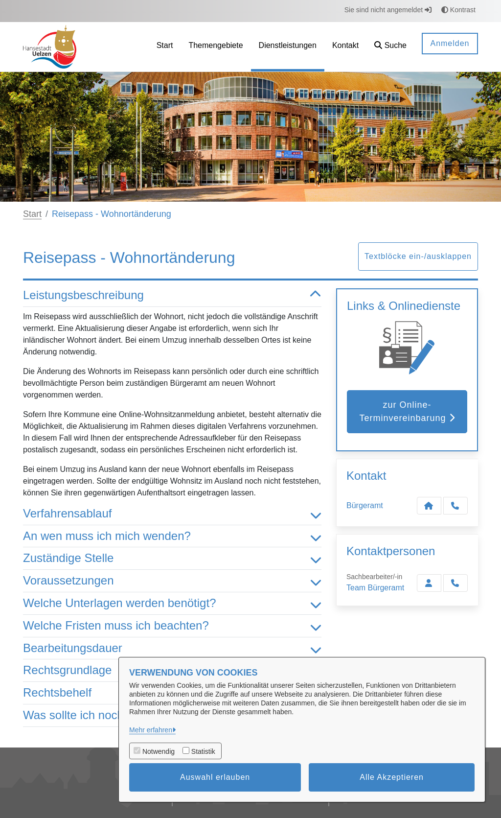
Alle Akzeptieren (392, 777)
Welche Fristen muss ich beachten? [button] (172, 626)
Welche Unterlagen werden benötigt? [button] (172, 603)
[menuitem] (165, 46)
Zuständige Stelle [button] (172, 558)
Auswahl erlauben (215, 777)
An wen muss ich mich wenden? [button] (172, 536)
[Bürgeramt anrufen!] (455, 583)
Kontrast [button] (458, 10)
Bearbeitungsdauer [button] (172, 648)
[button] (390, 46)
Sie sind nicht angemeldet (388, 10)
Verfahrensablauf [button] (172, 514)
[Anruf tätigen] (455, 505)
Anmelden (449, 43)
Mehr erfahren (150, 730)
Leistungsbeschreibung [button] (172, 295)
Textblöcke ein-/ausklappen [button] (418, 256)
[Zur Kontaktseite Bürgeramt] (429, 583)
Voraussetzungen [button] (172, 581)
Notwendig (158, 751)
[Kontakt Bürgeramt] (429, 505)
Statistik (203, 751)
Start (32, 214)
